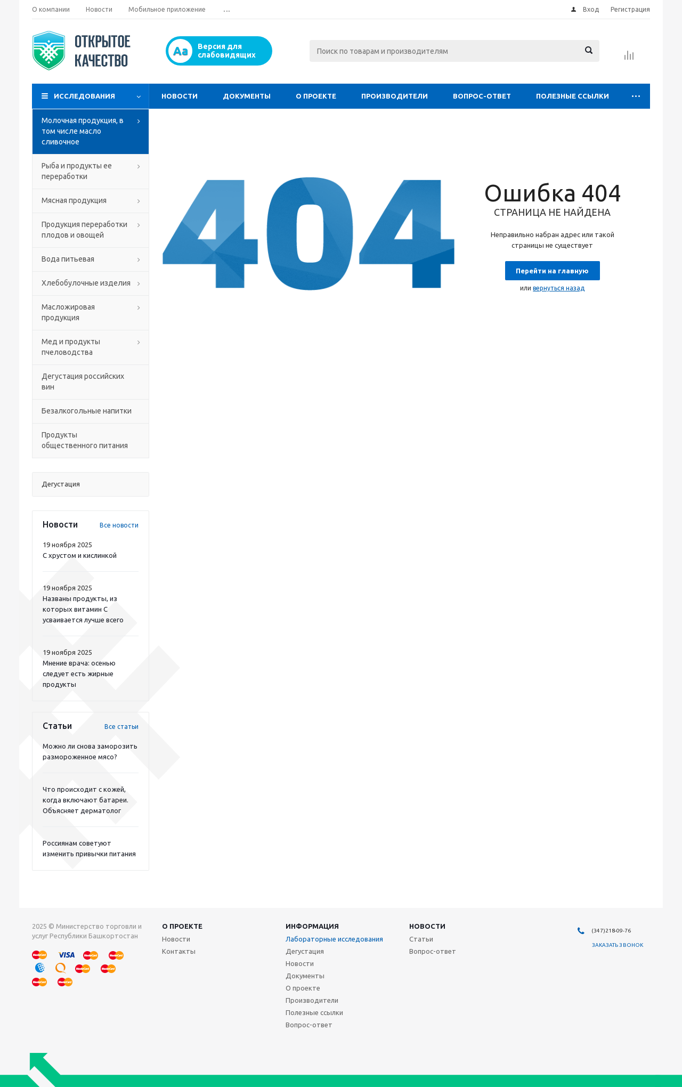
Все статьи (121, 726)
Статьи (421, 939)
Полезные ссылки (572, 96)
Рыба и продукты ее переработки (77, 171)
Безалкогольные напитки (87, 411)
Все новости (119, 525)
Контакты (179, 951)
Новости (179, 96)
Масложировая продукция (68, 312)
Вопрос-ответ (482, 96)
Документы (247, 96)
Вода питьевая (68, 259)
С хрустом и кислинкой (80, 555)
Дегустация (305, 951)
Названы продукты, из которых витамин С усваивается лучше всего (83, 609)
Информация (312, 926)
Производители (394, 96)
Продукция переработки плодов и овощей (84, 229)
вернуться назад (558, 288)
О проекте (316, 96)
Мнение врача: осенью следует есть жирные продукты (79, 673)
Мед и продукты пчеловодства (71, 346)
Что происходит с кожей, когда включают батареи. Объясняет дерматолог (85, 799)
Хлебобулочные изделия (86, 283)
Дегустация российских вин (83, 381)
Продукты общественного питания (85, 440)
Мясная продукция (74, 200)
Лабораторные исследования (334, 939)
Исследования (84, 96)
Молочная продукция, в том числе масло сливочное (83, 131)
